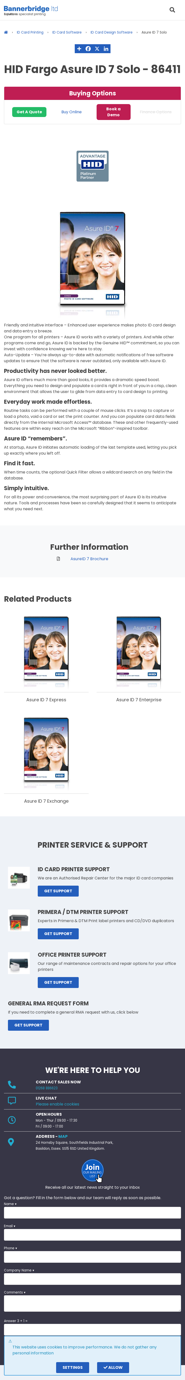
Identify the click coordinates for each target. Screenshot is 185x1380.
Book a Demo (113, 112)
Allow (113, 1367)
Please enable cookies (57, 1104)
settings (73, 1367)
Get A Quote (29, 112)
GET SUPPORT (58, 891)
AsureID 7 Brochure (89, 559)
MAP (63, 1136)
